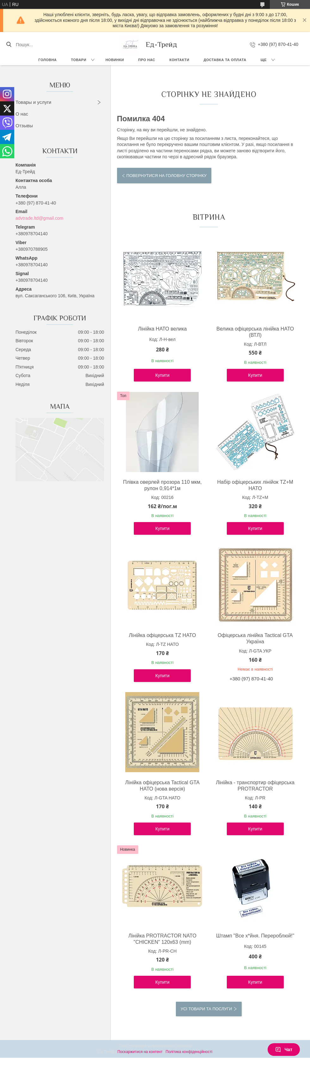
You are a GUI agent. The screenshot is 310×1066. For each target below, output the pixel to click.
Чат (283, 1049)
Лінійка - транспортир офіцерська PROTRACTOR (255, 786)
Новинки (114, 60)
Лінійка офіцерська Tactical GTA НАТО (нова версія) (162, 786)
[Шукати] (9, 44)
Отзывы (24, 125)
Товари (78, 60)
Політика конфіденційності (189, 1052)
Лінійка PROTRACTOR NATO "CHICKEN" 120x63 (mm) (162, 939)
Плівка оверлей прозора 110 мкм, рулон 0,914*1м (162, 485)
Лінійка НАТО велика (162, 328)
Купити (162, 375)
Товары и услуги (33, 102)
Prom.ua (184, 1046)
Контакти (179, 60)
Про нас (146, 60)
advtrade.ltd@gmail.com (39, 218)
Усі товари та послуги (206, 1008)
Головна (47, 60)
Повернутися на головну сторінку (167, 175)
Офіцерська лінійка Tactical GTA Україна (255, 638)
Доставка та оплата (224, 60)
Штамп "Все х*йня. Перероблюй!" (255, 935)
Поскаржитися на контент (139, 1052)
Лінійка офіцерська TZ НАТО (162, 635)
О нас (22, 114)
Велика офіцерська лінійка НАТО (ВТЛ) (255, 332)
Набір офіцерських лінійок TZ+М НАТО (255, 485)
